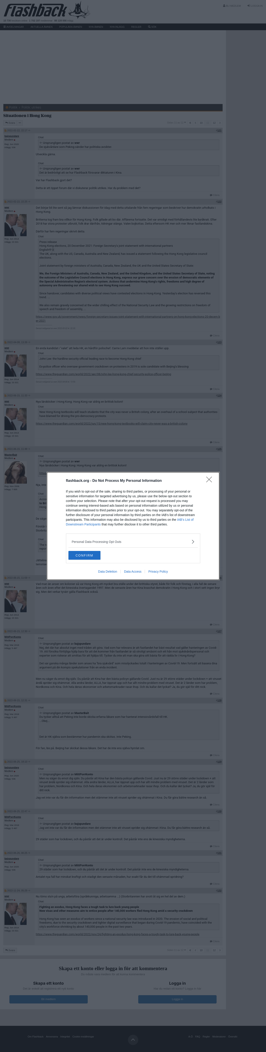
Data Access (132, 572)
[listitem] (133, 541)
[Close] (210, 481)
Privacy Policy (158, 572)
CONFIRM (89, 555)
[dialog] (133, 526)
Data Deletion (107, 572)
